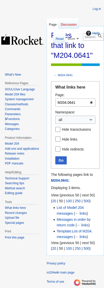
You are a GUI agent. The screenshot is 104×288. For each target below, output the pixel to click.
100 (69, 201)
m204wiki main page (60, 272)
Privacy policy (56, 263)
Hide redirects (73, 149)
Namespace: (65, 112)
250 (77, 201)
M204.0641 (65, 75)
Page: (60, 95)
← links (81, 213)
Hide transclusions (76, 129)
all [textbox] (60, 120)
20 (54, 201)
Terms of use (55, 281)
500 (86, 201)
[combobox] (75, 102)
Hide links (69, 139)
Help (92, 33)
